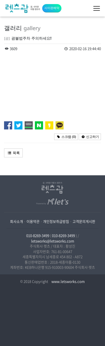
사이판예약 (51, 8)
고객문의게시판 (84, 221)
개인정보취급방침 (56, 221)
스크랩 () (66, 136)
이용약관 (33, 221)
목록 (13, 152)
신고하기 (90, 136)
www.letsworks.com (68, 281)
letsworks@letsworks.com (52, 240)
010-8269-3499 (37, 235)
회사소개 (16, 221)
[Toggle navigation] (97, 8)
